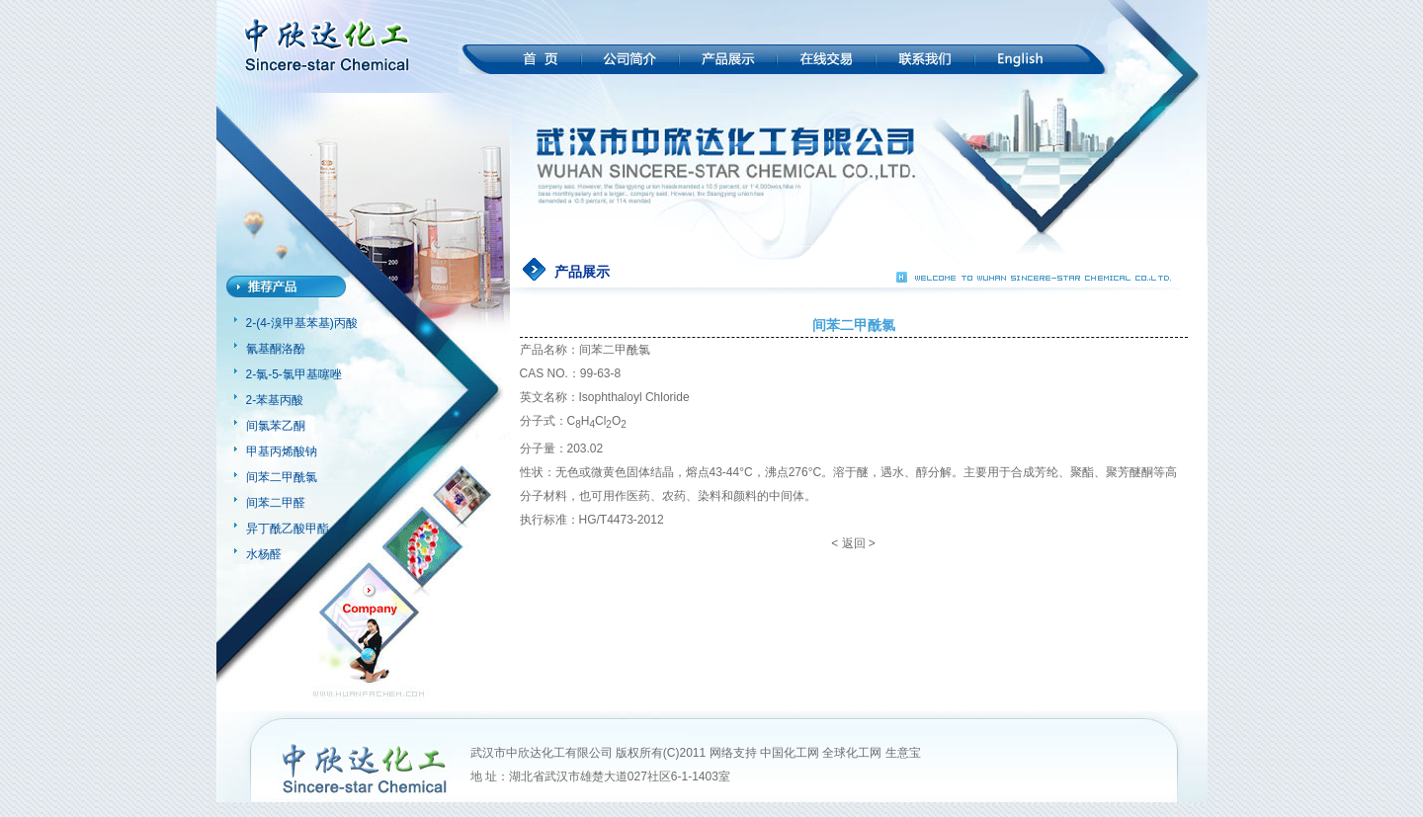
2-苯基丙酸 (275, 400)
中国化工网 (789, 753)
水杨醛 (264, 554)
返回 (854, 543)
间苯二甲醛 (275, 503)
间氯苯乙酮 (275, 426)
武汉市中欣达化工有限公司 (541, 753)
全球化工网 (851, 753)
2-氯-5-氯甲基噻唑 (294, 374)
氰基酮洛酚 (275, 349)
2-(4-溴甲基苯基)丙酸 (302, 323)
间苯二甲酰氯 (281, 477)
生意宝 (903, 753)
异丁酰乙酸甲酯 (287, 528)
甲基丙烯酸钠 (281, 451)
